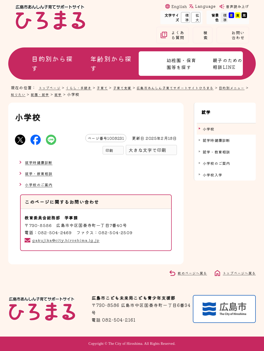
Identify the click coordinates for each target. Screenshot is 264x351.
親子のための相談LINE (227, 63)
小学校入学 (212, 170)
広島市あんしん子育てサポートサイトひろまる (191, 87)
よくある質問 (178, 35)
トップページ (51, 87)
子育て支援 (131, 87)
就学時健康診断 (40, 162)
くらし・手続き (83, 87)
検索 (205, 35)
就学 (85, 94)
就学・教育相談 (40, 173)
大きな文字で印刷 (147, 150)
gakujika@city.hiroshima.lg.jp (68, 240)
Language (205, 6)
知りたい (41, 94)
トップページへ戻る (237, 272)
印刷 (109, 150)
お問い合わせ (238, 35)
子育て (109, 87)
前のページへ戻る (186, 272)
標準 (185, 17)
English (179, 6)
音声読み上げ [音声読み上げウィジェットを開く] (237, 6)
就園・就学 (65, 94)
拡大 (195, 17)
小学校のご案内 (40, 184)
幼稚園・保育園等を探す (181, 63)
